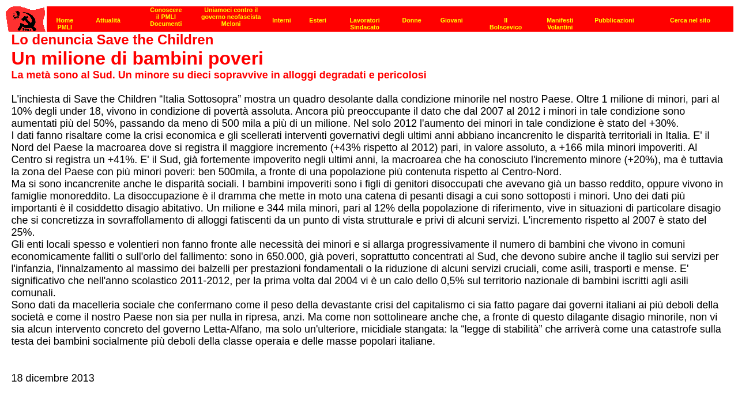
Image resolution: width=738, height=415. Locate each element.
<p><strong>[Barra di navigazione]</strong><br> (369, 16)
